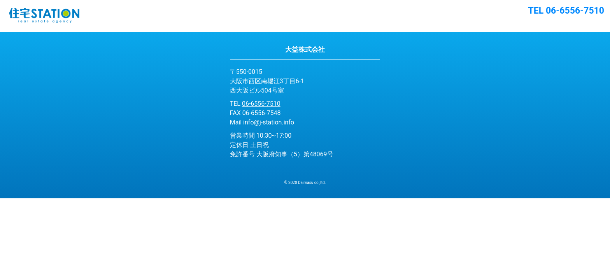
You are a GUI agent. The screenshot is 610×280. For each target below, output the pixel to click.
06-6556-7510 (261, 103)
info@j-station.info (268, 122)
